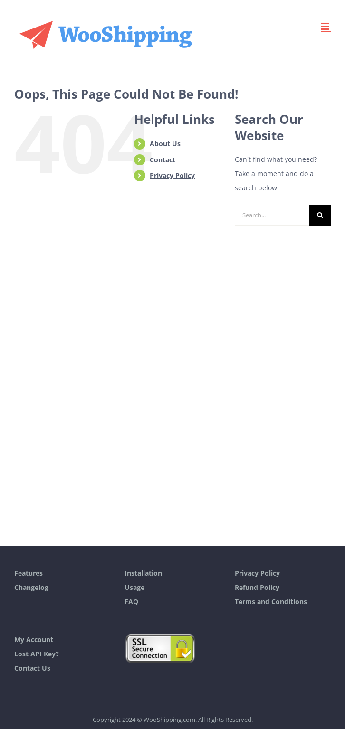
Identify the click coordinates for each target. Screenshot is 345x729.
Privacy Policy (172, 175)
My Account (33, 639)
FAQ (131, 601)
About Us (165, 143)
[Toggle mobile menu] (326, 26)
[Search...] (272, 215)
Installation (143, 573)
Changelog (31, 587)
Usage (134, 587)
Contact (162, 159)
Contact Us (32, 668)
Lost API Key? (36, 653)
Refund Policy (257, 587)
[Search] (320, 215)
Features (28, 573)
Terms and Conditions (271, 601)
